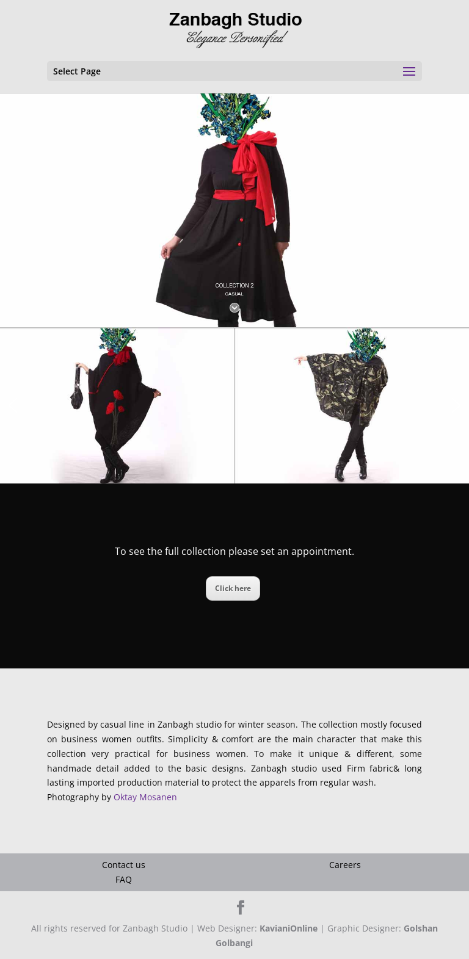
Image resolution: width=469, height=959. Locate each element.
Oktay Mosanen (145, 797)
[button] (13, 405)
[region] (234, 210)
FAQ (123, 879)
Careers (345, 864)
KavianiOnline (289, 928)
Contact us (123, 864)
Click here (233, 588)
